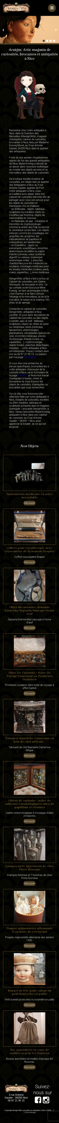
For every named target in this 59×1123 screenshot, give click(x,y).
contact (22, 375)
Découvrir (29, 503)
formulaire (29, 357)
